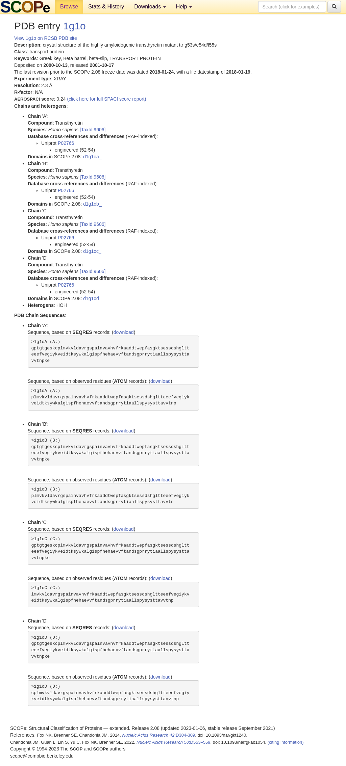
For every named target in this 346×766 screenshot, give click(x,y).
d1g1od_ (92, 298)
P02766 (66, 143)
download (124, 332)
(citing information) (286, 742)
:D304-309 (158, 735)
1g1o (74, 25)
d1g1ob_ (92, 204)
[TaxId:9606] (92, 129)
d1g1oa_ (92, 156)
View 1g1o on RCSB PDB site (45, 38)
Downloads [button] (150, 6)
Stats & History (106, 6)
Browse (69, 6)
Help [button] (184, 6)
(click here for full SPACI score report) (106, 99)
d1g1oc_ (92, 251)
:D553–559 (174, 742)
